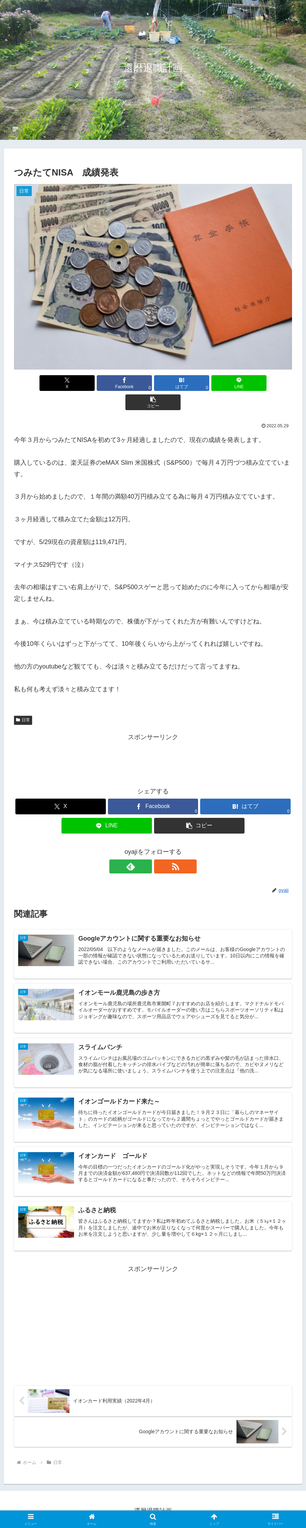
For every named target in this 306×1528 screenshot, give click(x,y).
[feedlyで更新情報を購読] (145, 847)
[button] (246, 383)
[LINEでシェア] (199, 383)
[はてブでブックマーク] (153, 383)
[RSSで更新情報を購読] (161, 847)
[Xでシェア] (59, 383)
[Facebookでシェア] (106, 383)
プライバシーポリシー (153, 1506)
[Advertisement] (153, 739)
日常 (23, 700)
